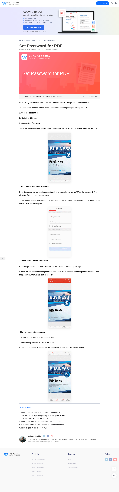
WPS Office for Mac (37, 463)
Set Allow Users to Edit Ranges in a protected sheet (41, 425)
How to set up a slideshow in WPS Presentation (40, 422)
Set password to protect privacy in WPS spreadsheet (42, 415)
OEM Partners (72, 463)
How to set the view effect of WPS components (39, 412)
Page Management (49, 40)
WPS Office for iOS (37, 471)
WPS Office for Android (38, 467)
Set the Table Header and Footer (33, 419)
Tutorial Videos (30, 40)
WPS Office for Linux (37, 475)
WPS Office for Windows (38, 459)
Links (69, 459)
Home (21, 40)
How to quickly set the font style (33, 428)
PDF (39, 40)
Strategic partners (73, 467)
